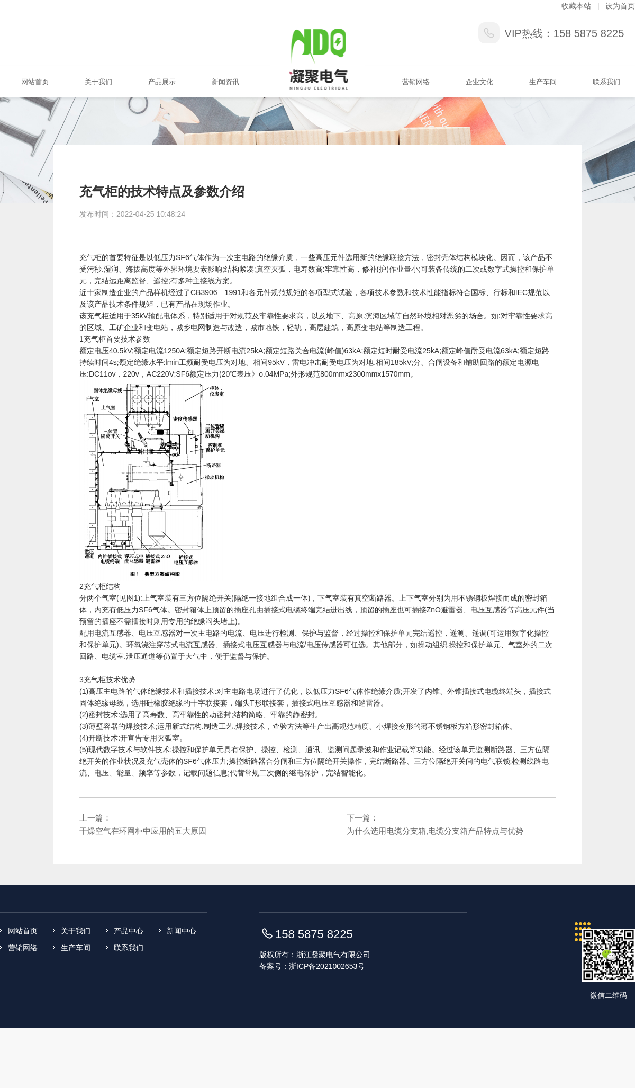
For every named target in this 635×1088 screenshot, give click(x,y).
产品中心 (128, 930)
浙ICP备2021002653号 (327, 966)
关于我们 (98, 82)
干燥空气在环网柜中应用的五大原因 (142, 830)
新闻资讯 (225, 82)
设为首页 (620, 6)
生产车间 (543, 82)
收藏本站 (576, 6)
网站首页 (35, 82)
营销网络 (416, 82)
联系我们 (606, 82)
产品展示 (162, 82)
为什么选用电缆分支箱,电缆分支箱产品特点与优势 (435, 830)
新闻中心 (181, 930)
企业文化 (479, 82)
